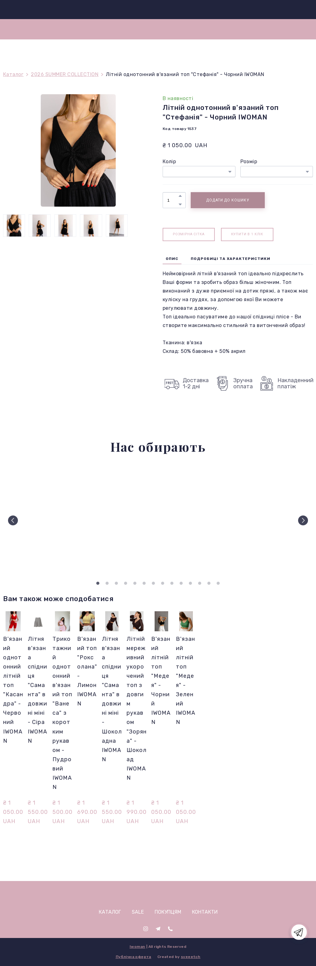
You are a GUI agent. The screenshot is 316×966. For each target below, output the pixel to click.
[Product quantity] (173, 200)
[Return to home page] (160, 9)
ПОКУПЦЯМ (168, 912)
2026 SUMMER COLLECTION (64, 74)
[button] (180, 196)
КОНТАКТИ (205, 912)
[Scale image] (40, 520)
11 (190, 583)
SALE (138, 912)
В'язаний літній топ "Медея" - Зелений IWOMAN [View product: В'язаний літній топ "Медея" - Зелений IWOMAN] (185, 681)
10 (181, 583)
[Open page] (158, 894)
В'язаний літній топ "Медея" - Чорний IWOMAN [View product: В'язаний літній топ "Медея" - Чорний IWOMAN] (161, 681)
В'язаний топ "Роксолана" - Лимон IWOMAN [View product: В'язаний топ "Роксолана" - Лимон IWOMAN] (87, 671)
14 (218, 583)
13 (209, 583)
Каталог (13, 74)
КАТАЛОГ (110, 912)
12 (199, 583)
